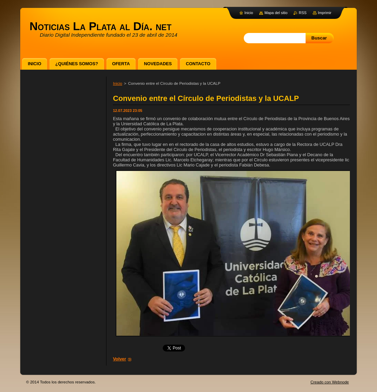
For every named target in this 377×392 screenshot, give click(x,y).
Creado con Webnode (329, 382)
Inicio (117, 83)
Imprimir (324, 13)
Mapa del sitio (275, 13)
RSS (302, 13)
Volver (119, 358)
